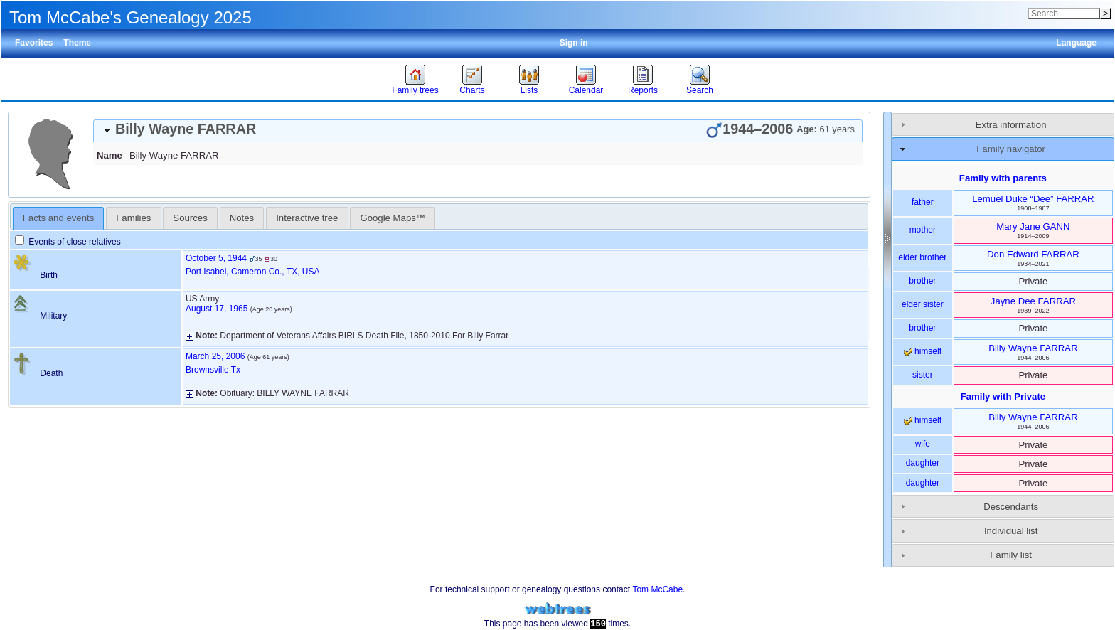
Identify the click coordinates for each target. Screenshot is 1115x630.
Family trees (415, 90)
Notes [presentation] (242, 218)
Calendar (586, 90)
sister (922, 375)
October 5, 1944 (216, 258)
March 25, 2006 (215, 356)
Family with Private (1003, 396)
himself (922, 351)
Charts (471, 90)
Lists (529, 90)
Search (699, 90)
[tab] (478, 130)
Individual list (1011, 530)
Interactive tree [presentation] (307, 218)
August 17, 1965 (216, 309)
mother (922, 230)
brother (922, 281)
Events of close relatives (68, 242)
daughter (922, 463)
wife (922, 444)
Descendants (1010, 506)
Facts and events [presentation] (58, 218)
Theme (77, 43)
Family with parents (1003, 178)
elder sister (923, 304)
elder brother (922, 257)
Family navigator (1010, 149)
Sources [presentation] (190, 218)
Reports (643, 90)
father (923, 202)
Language (1076, 43)
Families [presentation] (133, 218)
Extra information (1011, 124)
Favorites (34, 43)
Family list (1011, 555)
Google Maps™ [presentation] (392, 218)
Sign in (574, 43)
